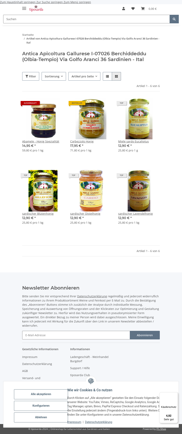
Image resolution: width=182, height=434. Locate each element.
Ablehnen (44, 417)
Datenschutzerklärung (101, 422)
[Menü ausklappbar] (24, 6)
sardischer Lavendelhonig (135, 214)
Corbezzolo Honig (82, 141)
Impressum (77, 422)
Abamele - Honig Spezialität (40, 141)
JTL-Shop (161, 429)
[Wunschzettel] (133, 9)
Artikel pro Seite (83, 76)
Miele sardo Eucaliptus (133, 141)
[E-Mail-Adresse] (76, 335)
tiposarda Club (80, 375)
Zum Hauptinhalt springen (18, 2)
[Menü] (175, 394)
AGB (25, 371)
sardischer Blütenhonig (38, 214)
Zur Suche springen (50, 2)
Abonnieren (145, 335)
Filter (30, 76)
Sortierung (52, 76)
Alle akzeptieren (44, 394)
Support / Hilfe (80, 368)
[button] (123, 9)
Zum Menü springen (77, 2)
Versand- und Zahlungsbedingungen (37, 380)
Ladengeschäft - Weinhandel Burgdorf (89, 359)
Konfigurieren (43, 405)
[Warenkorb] (149, 9)
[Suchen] (86, 19)
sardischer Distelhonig (85, 214)
